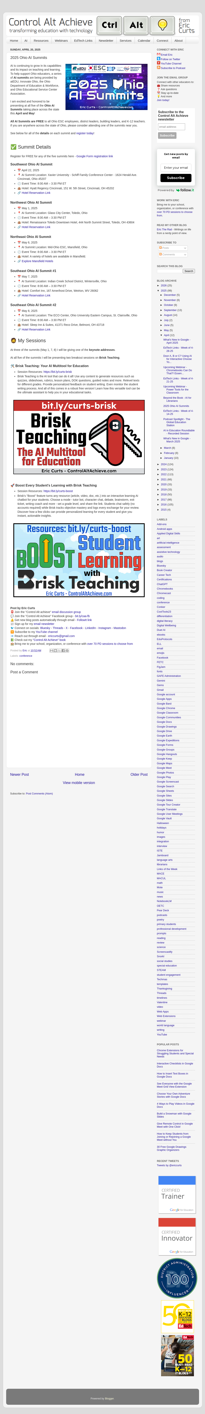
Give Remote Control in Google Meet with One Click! (175, 1125)
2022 (164, 474)
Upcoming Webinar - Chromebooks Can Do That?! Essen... (177, 370)
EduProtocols (164, 639)
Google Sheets (165, 791)
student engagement (169, 974)
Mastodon (119, 628)
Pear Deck (163, 910)
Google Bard (164, 703)
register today (85, 133)
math (160, 882)
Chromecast (164, 593)
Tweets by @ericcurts (169, 1165)
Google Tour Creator (168, 804)
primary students (166, 924)
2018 (164, 494)
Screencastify (165, 951)
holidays (161, 827)
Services (126, 40)
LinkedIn (90, 628)
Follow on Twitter (170, 59)
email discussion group (66, 612)
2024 (164, 464)
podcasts (162, 915)
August (168, 315)
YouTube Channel (171, 63)
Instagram (104, 628)
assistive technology (168, 552)
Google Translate (167, 809)
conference (25, 655)
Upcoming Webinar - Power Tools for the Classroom (176, 389)
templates (162, 984)
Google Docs (164, 722)
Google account (166, 694)
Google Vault (164, 818)
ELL (159, 644)
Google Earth (164, 735)
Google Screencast (168, 781)
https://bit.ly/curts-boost (58, 491)
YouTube (162, 1034)
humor (160, 832)
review (160, 942)
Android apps (164, 529)
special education (167, 965)
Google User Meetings (170, 814)
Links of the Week (167, 869)
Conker (161, 607)
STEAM (161, 970)
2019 (164, 489)
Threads (58, 628)
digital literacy (165, 621)
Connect (162, 40)
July (166, 320)
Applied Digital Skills (168, 533)
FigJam (161, 667)
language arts (165, 859)
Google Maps (164, 763)
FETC (160, 662)
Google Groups (165, 749)
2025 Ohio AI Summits (176, 406)
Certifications (164, 579)
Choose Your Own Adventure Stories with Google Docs (173, 1095)
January (169, 458)
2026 (164, 285)
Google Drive (164, 731)
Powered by (176, 190)
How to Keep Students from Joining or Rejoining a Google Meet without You (174, 1136)
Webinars (61, 40)
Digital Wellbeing (166, 625)
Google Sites (164, 795)
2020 (164, 484)
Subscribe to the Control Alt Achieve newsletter (173, 115)
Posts (164, 248)
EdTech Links (83, 40)
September (170, 310)
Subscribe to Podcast (173, 68)
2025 (164, 290)
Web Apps (163, 1011)
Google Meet (164, 768)
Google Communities (169, 717)
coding (161, 598)
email (160, 648)
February (169, 453)
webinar (161, 1020)
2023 (164, 469)
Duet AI (161, 630)
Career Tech (164, 575)
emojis (160, 653)
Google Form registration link (94, 156)
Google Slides (165, 800)
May (166, 330)
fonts (160, 671)
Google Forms (165, 745)
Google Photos (165, 772)
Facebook (76, 628)
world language (165, 1025)
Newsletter (106, 40)
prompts (161, 933)
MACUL (161, 878)
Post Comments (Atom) (39, 793)
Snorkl (160, 956)
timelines (162, 997)
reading (161, 938)
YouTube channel (47, 632)
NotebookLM (164, 901)
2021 (164, 479)
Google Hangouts (167, 754)
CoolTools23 (164, 611)
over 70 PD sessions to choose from (110, 643)
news (160, 896)
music (160, 892)
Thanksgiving (164, 988)
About (179, 40)
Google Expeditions (168, 740)
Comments (167, 254)
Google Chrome (166, 708)
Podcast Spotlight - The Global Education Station (176, 422)
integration (163, 841)
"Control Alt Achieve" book (49, 640)
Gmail (160, 690)
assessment (164, 547)
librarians (162, 864)
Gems (160, 685)
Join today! (163, 100)
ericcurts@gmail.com (61, 636)
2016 (164, 504)
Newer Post (19, 774)
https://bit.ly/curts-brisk (58, 371)
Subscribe (176, 178)
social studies (165, 961)
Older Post (139, 774)
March (168, 447)
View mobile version (79, 783)
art (158, 538)
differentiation (164, 616)
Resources (41, 40)
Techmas (162, 979)
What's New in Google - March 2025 (176, 440)
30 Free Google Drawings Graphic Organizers (172, 1148)
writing (160, 1029)
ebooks (161, 634)
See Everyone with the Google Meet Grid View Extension (174, 1085)
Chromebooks (165, 588)
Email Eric (167, 54)
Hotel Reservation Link (36, 192)
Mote (160, 887)
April (167, 335)
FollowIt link (84, 620)
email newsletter (44, 624)
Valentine (162, 1002)
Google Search (165, 786)
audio (160, 556)
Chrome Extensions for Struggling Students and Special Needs (175, 1053)
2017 (164, 499)
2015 (164, 509)
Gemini (161, 680)
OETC (160, 905)
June (167, 325)
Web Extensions (166, 1016)
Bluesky (45, 628)
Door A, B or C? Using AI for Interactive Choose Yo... (177, 359)
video (160, 1006)
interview (162, 846)
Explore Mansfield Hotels (37, 261)
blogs (160, 561)
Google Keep (164, 758)
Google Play (164, 777)
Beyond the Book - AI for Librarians (177, 399)
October (169, 305)
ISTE (160, 850)
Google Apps (164, 699)
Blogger (109, 1398)
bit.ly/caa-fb (82, 616)
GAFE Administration (169, 676)
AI (25, 40)
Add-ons (162, 524)
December (170, 295)
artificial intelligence (168, 542)
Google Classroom (167, 712)
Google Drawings (167, 726)
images (161, 837)
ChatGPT (162, 584)
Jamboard (162, 855)
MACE (160, 873)
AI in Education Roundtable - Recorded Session (179, 432)
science (161, 947)
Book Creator (164, 570)
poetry (160, 919)
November (170, 300)
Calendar (144, 40)
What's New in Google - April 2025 (176, 341)
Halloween (163, 823)
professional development (172, 928)
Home (14, 40)
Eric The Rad (164, 229)
